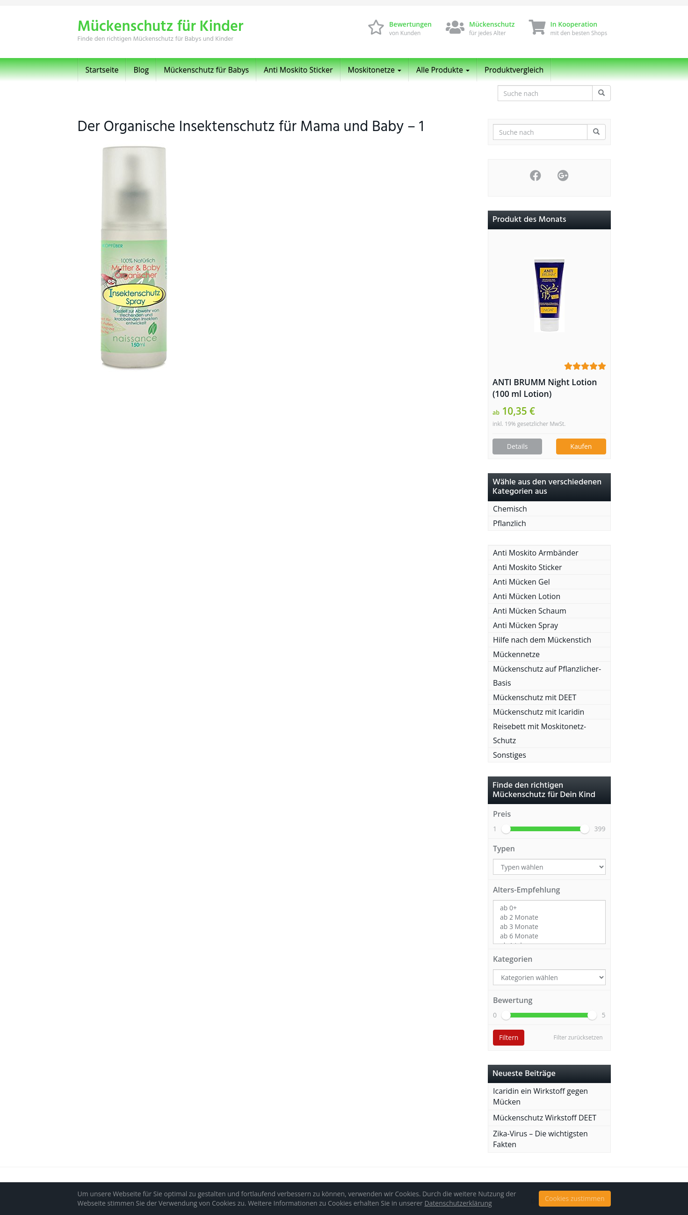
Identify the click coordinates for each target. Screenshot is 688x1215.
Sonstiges (509, 755)
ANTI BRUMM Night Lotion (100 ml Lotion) (544, 387)
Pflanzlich (509, 523)
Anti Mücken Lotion (526, 596)
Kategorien (512, 959)
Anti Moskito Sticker (298, 70)
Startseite (102, 70)
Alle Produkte (443, 70)
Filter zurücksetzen (577, 1037)
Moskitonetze (375, 70)
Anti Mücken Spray (525, 625)
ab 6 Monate (549, 936)
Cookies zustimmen (574, 1198)
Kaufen (581, 446)
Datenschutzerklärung (458, 1203)
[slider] (506, 829)
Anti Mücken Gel (521, 582)
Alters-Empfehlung (526, 890)
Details (517, 446)
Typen (504, 848)
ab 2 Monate (549, 917)
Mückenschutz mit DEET (534, 697)
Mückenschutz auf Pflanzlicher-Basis (547, 676)
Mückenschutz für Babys (206, 70)
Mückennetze (516, 654)
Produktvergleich (514, 70)
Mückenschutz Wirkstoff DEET (544, 1118)
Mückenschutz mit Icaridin (538, 712)
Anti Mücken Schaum (529, 611)
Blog (141, 70)
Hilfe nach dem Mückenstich (542, 640)
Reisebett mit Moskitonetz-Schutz (539, 733)
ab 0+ (549, 908)
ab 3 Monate (549, 926)
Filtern (508, 1037)
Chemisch (510, 509)
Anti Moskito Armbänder (536, 553)
